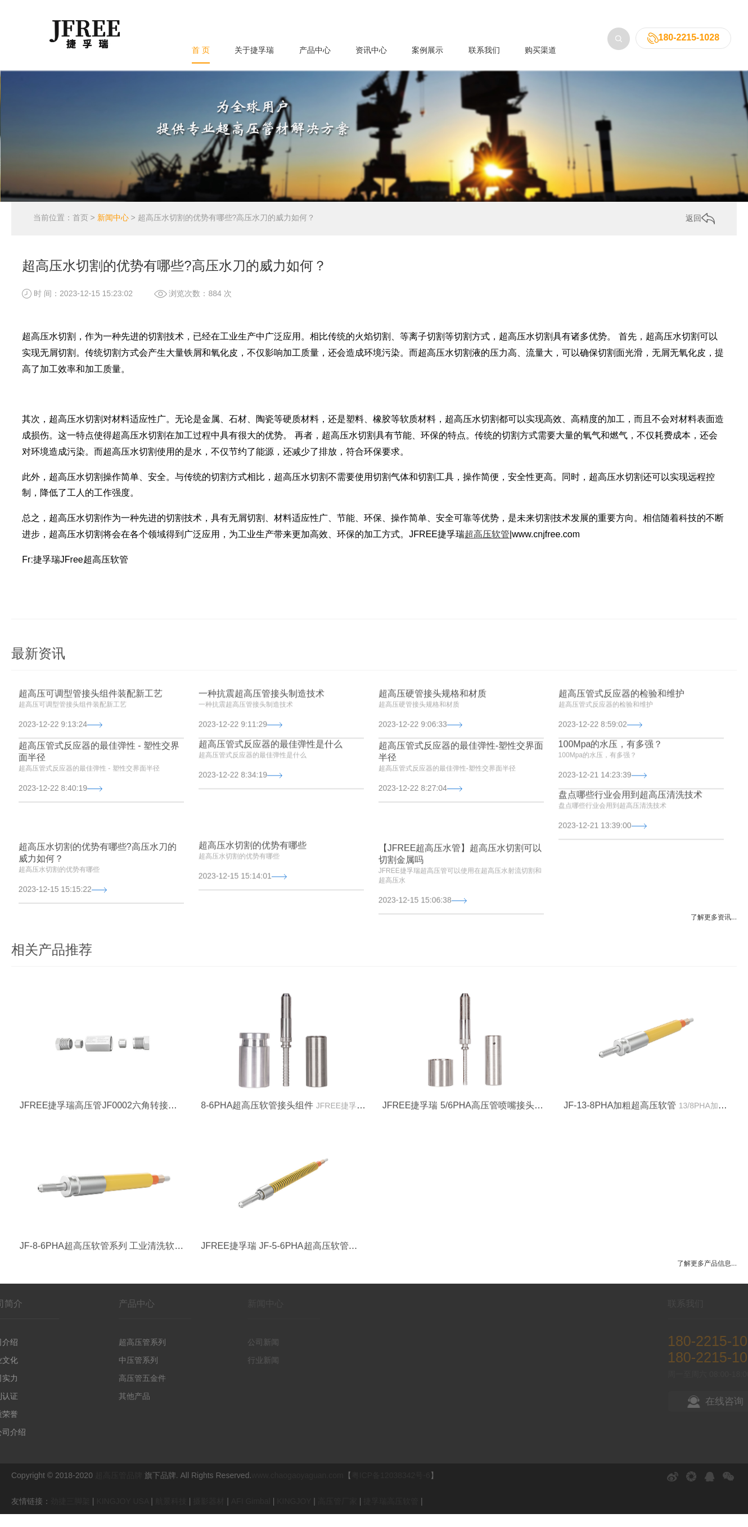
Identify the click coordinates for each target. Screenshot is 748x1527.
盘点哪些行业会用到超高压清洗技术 (630, 838)
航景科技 (171, 1513)
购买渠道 (540, 24)
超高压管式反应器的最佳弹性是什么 (271, 787)
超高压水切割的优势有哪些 (253, 889)
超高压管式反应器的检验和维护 (621, 737)
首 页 (201, 24)
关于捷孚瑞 (254, 24)
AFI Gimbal (251, 1513)
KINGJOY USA (122, 1513)
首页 (80, 230)
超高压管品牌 (118, 1488)
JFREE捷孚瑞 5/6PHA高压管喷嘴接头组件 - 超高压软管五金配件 (511, 1191)
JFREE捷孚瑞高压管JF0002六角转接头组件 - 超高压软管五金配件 (152, 1191)
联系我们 (484, 24)
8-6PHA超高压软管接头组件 (257, 1191)
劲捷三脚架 (70, 1513)
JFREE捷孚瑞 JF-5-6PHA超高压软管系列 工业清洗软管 (312, 1331)
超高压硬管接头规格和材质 (432, 737)
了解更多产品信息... (707, 1276)
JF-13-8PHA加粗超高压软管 (620, 1191)
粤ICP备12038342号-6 (391, 1488)
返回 (700, 230)
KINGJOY (294, 1513)
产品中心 (315, 24)
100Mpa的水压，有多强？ (610, 787)
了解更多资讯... (714, 930)
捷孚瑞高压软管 (390, 1513)
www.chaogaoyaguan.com (297, 1488)
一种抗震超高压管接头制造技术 (262, 737)
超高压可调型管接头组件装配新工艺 (91, 737)
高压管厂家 (337, 1513)
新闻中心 (113, 230)
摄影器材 (208, 1513)
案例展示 (427, 24)
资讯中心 (371, 24)
